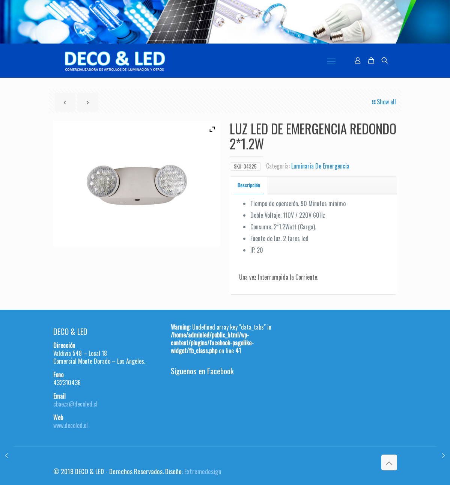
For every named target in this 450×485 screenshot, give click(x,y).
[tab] (249, 185)
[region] (225, 22)
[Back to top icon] (389, 462)
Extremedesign (202, 471)
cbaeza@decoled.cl (75, 403)
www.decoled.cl (70, 425)
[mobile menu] (331, 60)
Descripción (249, 185)
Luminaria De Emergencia (320, 165)
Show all (383, 101)
